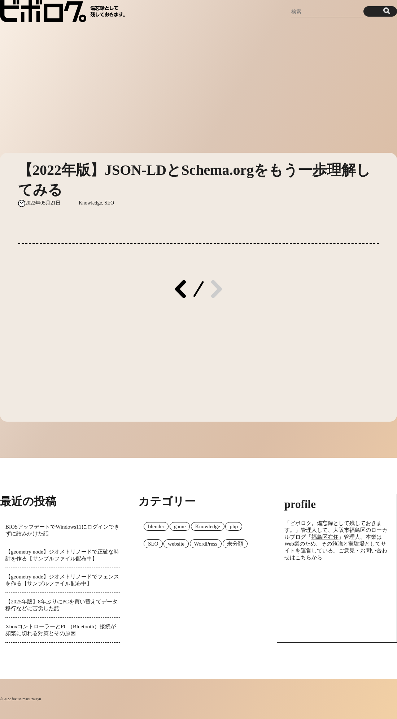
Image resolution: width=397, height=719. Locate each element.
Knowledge (90, 203)
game (180, 526)
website (176, 544)
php (234, 526)
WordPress (206, 544)
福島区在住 (325, 537)
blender (156, 526)
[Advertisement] (198, 84)
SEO (109, 203)
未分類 (235, 544)
